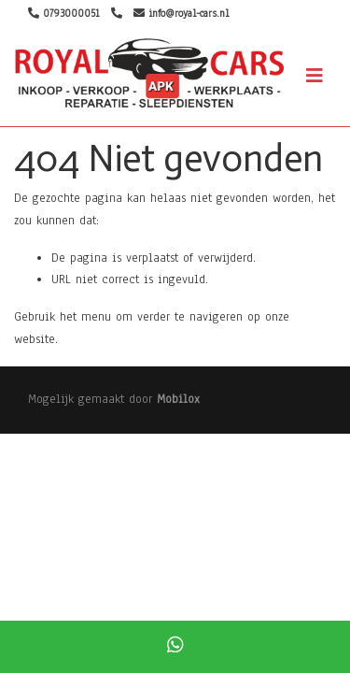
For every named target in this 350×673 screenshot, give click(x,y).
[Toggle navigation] (314, 76)
